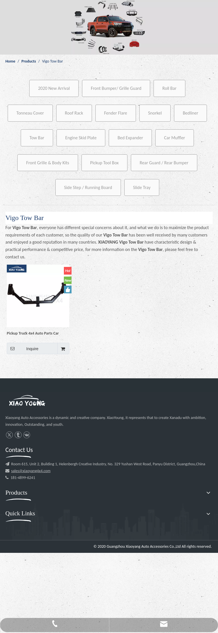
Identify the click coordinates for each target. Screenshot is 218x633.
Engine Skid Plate (81, 137)
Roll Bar (169, 88)
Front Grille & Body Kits (47, 162)
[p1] (109, 27)
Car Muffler (174, 137)
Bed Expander (130, 137)
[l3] (26, 401)
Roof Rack (74, 113)
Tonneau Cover (30, 113)
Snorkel (155, 113)
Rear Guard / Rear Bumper (164, 162)
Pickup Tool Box (104, 162)
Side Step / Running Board (88, 187)
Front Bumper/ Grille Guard (116, 88)
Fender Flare (115, 113)
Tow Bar (37, 137)
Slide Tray (141, 187)
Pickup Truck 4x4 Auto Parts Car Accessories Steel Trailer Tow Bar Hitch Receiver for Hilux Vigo (33, 333)
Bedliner (190, 113)
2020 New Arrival (54, 88)
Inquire (22, 348)
